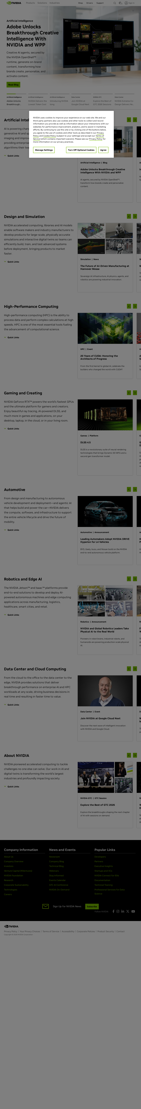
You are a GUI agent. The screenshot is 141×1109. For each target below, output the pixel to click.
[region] (71, 134)
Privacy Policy (95, 139)
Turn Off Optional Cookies (81, 150)
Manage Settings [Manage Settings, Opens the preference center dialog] (44, 150)
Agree (103, 150)
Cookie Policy (49, 135)
